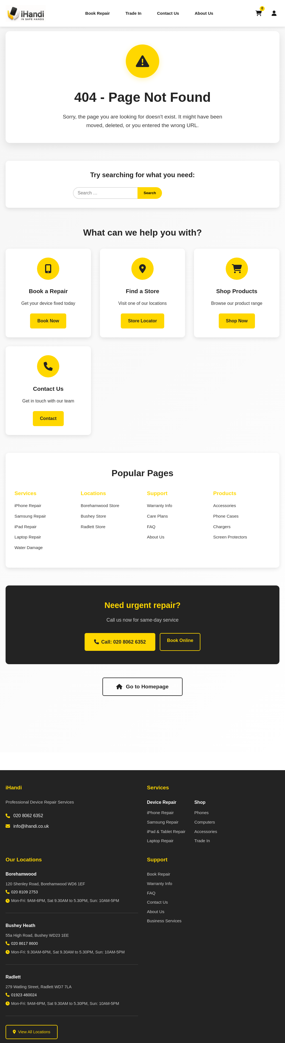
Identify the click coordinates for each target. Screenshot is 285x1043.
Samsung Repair (30, 516)
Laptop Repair (27, 537)
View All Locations (31, 1032)
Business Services (164, 920)
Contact (48, 418)
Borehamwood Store (100, 505)
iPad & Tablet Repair (166, 831)
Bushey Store (93, 516)
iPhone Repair (27, 505)
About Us (204, 13)
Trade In (134, 13)
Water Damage (28, 547)
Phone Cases (226, 516)
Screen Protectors (230, 537)
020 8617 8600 (24, 943)
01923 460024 (24, 995)
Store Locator (142, 320)
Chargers (221, 526)
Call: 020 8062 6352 (120, 642)
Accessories (224, 505)
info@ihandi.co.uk (31, 826)
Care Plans (157, 516)
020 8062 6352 (28, 815)
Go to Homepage (142, 686)
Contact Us (168, 13)
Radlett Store (93, 526)
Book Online (180, 640)
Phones (201, 812)
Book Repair (97, 13)
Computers (204, 822)
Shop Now (237, 320)
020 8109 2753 (24, 892)
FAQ (151, 526)
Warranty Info (159, 505)
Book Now (48, 320)
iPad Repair (25, 526)
